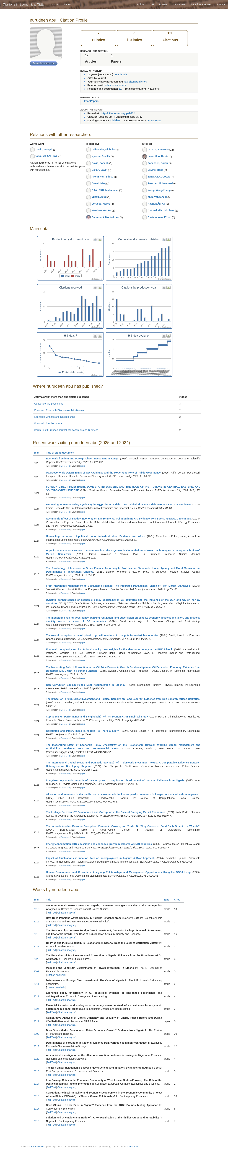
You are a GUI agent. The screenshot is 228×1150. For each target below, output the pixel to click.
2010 (36, 909)
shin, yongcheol (157, 196)
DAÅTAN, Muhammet (105, 190)
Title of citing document (61, 452)
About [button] (220, 4)
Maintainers (179, 4)
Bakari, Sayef (99, 169)
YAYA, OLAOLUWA (46, 156)
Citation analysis (66, 912)
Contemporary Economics (48, 403)
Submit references (201, 4)
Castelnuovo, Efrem (159, 217)
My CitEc (139, 4)
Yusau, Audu (99, 196)
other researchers (115, 85)
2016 (36, 934)
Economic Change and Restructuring (54, 416)
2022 (36, 946)
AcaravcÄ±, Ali (156, 203)
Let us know (154, 120)
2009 (36, 971)
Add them (115, 120)
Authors (54, 4)
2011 (36, 983)
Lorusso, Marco (101, 203)
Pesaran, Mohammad (160, 183)
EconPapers (91, 101)
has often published (135, 81)
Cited (178, 899)
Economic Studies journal (48, 423)
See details (120, 74)
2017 (36, 1108)
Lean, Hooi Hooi (157, 156)
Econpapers (65, 466)
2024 (36, 1008)
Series (67, 4)
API (152, 4)
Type (168, 899)
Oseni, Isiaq (99, 183)
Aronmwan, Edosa (102, 176)
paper (82, 466)
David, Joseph (43, 149)
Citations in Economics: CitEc (24, 4)
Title (50, 899)
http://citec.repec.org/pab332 (118, 113)
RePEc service (38, 1146)
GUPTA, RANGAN (158, 149)
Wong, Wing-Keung (159, 190)
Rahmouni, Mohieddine (105, 217)
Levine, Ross (155, 169)
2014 (36, 1083)
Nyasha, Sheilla (101, 156)
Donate (163, 4)
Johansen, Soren (158, 163)
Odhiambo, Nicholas (104, 149)
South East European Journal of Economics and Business (66, 430)
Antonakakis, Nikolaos (161, 210)
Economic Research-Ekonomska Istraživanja (59, 410)
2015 (36, 1071)
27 (120, 88)
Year (38, 452)
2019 (36, 921)
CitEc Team (133, 1146)
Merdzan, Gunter (101, 210)
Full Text (51, 912)
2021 (36, 996)
